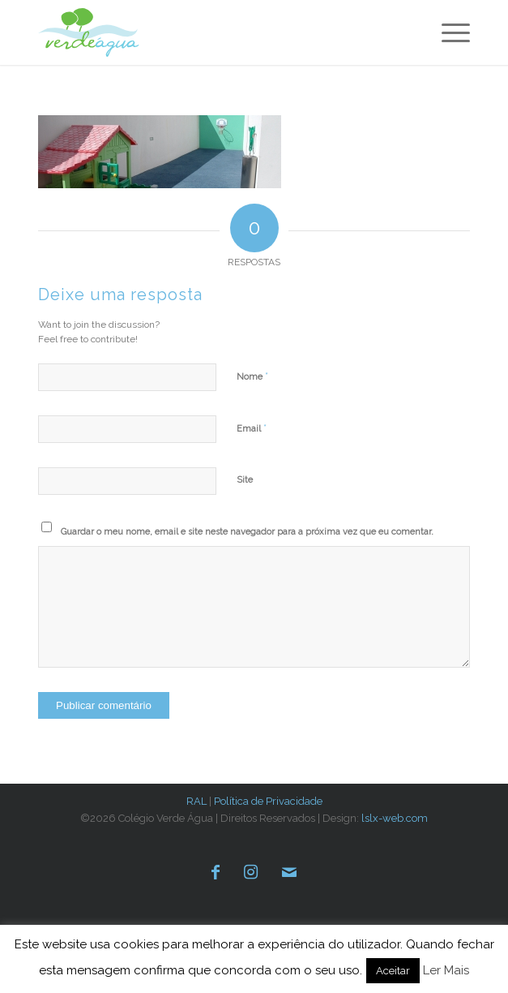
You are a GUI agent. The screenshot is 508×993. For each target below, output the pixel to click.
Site (245, 480)
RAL (196, 801)
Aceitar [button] (393, 971)
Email (252, 428)
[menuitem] (447, 32)
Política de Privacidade (268, 801)
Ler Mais (446, 970)
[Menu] (447, 32)
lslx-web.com (394, 818)
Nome (252, 376)
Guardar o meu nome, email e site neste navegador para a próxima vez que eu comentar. (247, 532)
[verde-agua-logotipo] (124, 32)
